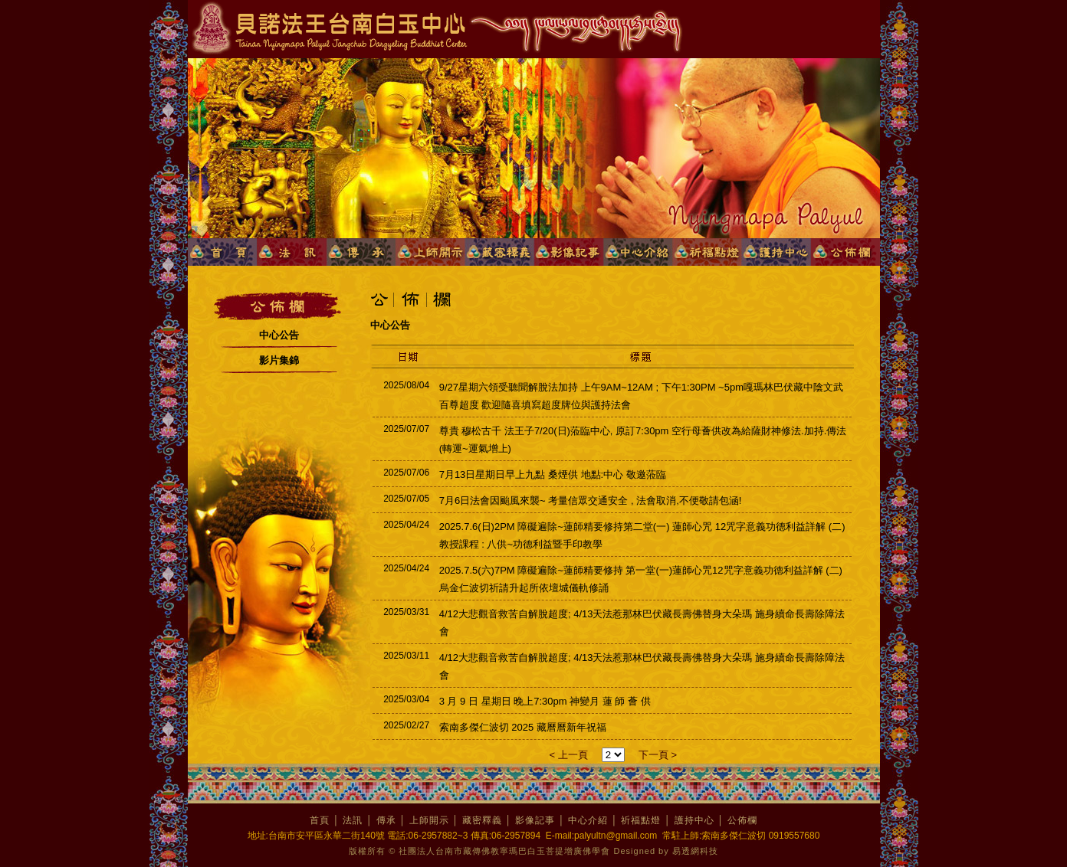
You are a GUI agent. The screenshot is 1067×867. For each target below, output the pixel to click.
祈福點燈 (641, 820)
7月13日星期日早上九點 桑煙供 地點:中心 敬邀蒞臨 (552, 474)
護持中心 (694, 820)
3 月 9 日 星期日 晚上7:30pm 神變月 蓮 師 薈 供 (545, 701)
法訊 (353, 820)
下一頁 (655, 755)
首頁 (320, 820)
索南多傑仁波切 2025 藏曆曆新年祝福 (522, 727)
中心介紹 (588, 820)
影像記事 (535, 820)
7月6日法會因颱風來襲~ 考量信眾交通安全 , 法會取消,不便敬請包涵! (590, 500)
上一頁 (573, 755)
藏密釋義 (482, 820)
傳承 (386, 820)
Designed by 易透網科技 (666, 851)
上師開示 (429, 820)
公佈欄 (742, 820)
